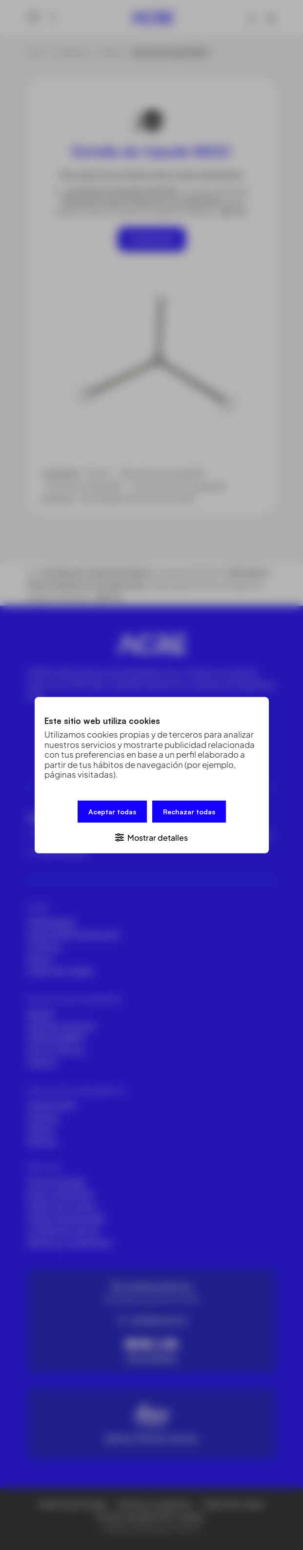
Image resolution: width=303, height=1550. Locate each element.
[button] (151, 836)
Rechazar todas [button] (189, 811)
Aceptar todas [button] (112, 811)
